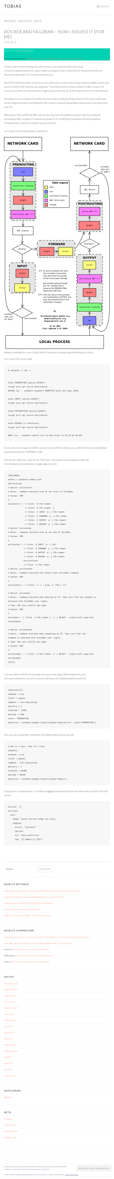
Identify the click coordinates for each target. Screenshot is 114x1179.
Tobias (13, 6)
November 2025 (11, 989)
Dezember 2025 (11, 983)
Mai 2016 (8, 1069)
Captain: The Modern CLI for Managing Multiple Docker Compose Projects (34, 897)
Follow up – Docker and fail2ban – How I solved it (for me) (55, 58)
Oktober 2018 (10, 1045)
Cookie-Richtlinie (71, 1174)
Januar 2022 (9, 1002)
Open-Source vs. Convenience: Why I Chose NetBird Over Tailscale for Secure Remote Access (42, 891)
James (7, 943)
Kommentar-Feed (11, 1131)
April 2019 (8, 1039)
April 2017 (8, 1063)
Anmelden (8, 1119)
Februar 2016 (10, 1076)
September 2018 (11, 1051)
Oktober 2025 (10, 996)
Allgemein (8, 1097)
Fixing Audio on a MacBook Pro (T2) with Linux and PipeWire (28, 903)
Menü (104, 6)
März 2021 (9, 1014)
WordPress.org (10, 1137)
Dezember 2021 (11, 1008)
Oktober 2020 (10, 1020)
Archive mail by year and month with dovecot (22, 909)
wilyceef (7, 937)
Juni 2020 (8, 1026)
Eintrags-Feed (9, 1125)
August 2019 (9, 1032)
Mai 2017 (8, 1057)
